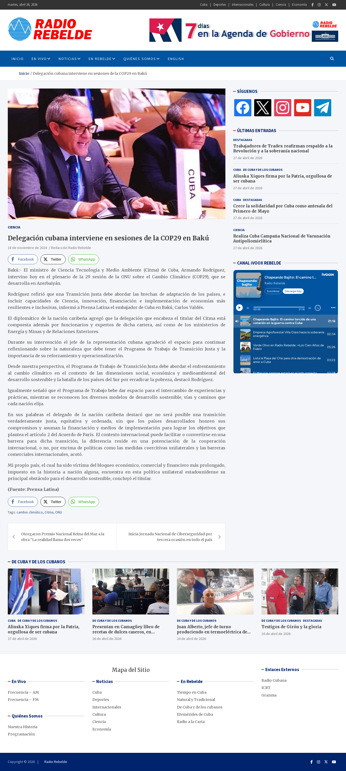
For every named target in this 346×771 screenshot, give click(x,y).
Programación (21, 734)
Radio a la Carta (191, 721)
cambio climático (30, 512)
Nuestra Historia (22, 727)
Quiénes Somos (139, 58)
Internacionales (242, 4)
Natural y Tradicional (196, 699)
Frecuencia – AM (23, 692)
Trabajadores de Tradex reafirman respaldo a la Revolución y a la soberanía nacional (283, 149)
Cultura (264, 4)
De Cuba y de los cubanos (262, 170)
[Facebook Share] (23, 259)
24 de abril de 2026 (191, 638)
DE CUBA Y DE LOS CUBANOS (38, 562)
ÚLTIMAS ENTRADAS (256, 130)
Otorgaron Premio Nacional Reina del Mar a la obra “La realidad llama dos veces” (62, 537)
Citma (49, 512)
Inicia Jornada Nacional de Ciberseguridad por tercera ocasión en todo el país (170, 537)
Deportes (219, 4)
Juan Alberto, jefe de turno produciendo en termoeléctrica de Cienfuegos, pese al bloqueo (212, 631)
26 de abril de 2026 (106, 638)
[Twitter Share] (52, 259)
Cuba (203, 4)
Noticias (68, 58)
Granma (268, 695)
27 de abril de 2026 (247, 157)
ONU (58, 512)
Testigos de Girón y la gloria (291, 626)
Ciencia (281, 4)
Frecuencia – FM (23, 699)
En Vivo (39, 58)
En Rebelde (100, 58)
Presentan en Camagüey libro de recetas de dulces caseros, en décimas (126, 631)
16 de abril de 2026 (275, 633)
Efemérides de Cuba (195, 714)
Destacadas (242, 140)
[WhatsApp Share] (83, 259)
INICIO (18, 58)
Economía (299, 4)
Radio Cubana (274, 680)
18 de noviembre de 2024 (27, 247)
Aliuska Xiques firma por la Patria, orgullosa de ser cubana (43, 629)
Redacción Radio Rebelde (71, 247)
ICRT (266, 687)
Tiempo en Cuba (191, 692)
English (176, 58)
